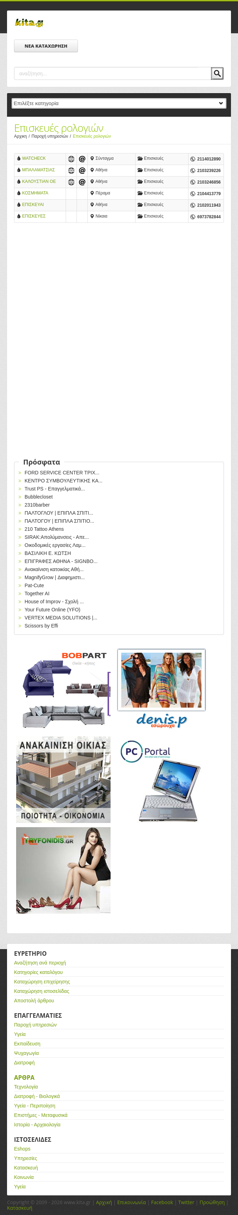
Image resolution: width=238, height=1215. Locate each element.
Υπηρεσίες (25, 1158)
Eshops (22, 1149)
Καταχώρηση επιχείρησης (42, 981)
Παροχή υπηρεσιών (52, 136)
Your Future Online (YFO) (52, 609)
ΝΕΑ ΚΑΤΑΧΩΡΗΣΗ (46, 46)
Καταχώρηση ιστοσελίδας (41, 991)
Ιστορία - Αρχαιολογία (37, 1124)
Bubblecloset (39, 497)
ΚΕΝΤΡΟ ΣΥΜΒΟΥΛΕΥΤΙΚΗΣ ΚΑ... (64, 480)
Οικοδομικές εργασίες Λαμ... (55, 545)
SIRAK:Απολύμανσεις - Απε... (57, 537)
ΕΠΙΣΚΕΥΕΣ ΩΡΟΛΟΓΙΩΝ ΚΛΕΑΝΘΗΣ (34, 217)
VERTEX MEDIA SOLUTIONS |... (61, 617)
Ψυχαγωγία (26, 1053)
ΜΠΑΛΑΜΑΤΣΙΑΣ (38, 169)
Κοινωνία (24, 1177)
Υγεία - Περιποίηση (34, 1105)
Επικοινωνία (131, 1202)
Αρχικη (23, 136)
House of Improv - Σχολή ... (54, 601)
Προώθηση (212, 1202)
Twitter (186, 1202)
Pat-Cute (34, 585)
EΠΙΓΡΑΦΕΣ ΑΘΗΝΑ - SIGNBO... (61, 561)
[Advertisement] (119, 286)
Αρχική (104, 1202)
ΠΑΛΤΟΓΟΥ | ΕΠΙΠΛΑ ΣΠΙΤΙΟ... (59, 521)
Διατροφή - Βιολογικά (37, 1096)
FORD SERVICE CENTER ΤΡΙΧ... (62, 472)
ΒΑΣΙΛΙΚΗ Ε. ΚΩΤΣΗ (48, 553)
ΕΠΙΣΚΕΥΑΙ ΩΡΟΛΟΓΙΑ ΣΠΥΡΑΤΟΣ (33, 205)
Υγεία (20, 1034)
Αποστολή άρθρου (34, 1000)
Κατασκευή (26, 1168)
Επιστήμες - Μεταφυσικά (40, 1115)
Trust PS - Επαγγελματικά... (55, 489)
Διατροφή (24, 1062)
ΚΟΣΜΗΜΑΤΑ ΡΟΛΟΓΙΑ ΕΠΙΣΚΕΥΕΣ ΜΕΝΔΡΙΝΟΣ (35, 194)
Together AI (37, 593)
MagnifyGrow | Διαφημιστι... (55, 577)
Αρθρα (24, 1077)
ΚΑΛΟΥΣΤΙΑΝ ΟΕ (39, 181)
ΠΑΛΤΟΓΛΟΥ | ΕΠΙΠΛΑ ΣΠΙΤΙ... (59, 513)
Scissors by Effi (41, 626)
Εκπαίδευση (27, 1043)
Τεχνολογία (26, 1087)
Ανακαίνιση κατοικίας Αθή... (54, 569)
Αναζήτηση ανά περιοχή (40, 963)
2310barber (37, 505)
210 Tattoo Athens (44, 529)
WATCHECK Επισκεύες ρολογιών (41, 159)
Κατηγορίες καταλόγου (38, 972)
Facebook (162, 1202)
